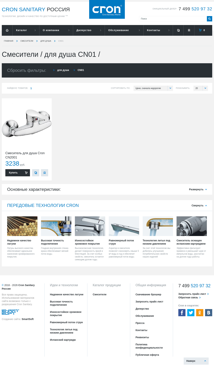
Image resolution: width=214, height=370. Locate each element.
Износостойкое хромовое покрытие (65, 314)
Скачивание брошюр (148, 294)
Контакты (153, 30)
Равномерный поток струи (66, 322)
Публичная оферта (147, 354)
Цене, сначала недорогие (154, 88)
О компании (51, 30)
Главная (8, 41)
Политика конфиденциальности (149, 346)
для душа (45, 41)
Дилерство (84, 30)
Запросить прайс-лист (149, 301)
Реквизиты (142, 337)
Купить (13, 172)
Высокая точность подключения (61, 303)
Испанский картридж (63, 339)
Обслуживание (118, 30)
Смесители (27, 41)
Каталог (21, 30)
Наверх (190, 360)
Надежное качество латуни (66, 294)
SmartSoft (28, 319)
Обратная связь (188, 297)
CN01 (61, 41)
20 (201, 88)
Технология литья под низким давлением (63, 331)
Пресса (140, 323)
